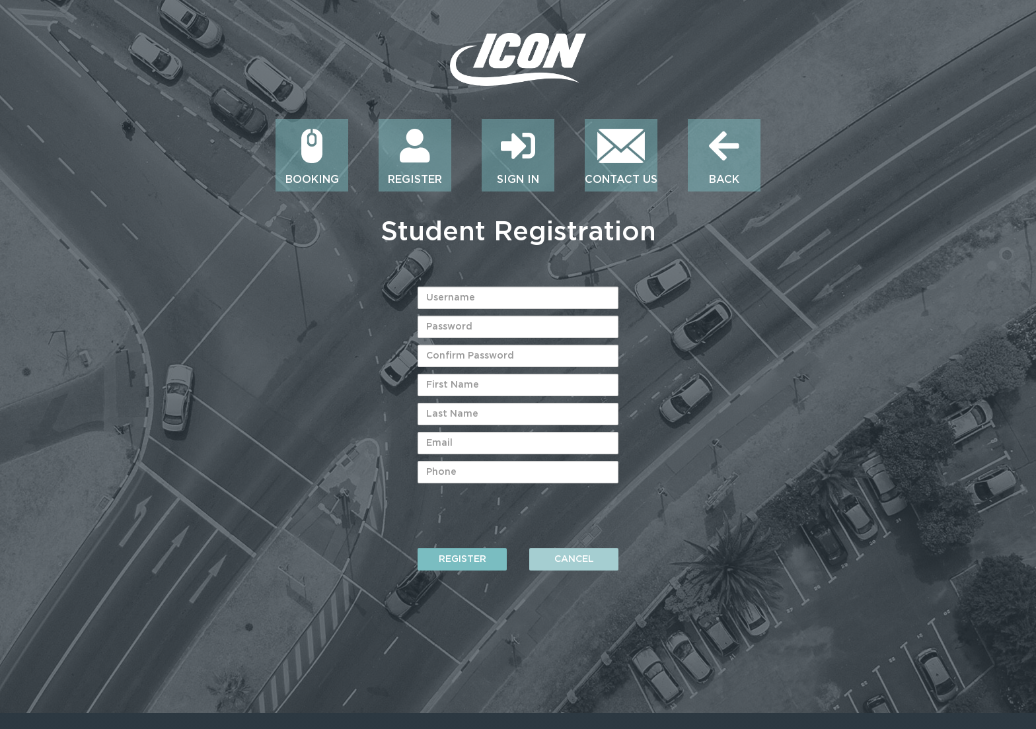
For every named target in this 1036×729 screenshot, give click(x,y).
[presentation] (518, 515)
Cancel (574, 559)
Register (462, 559)
